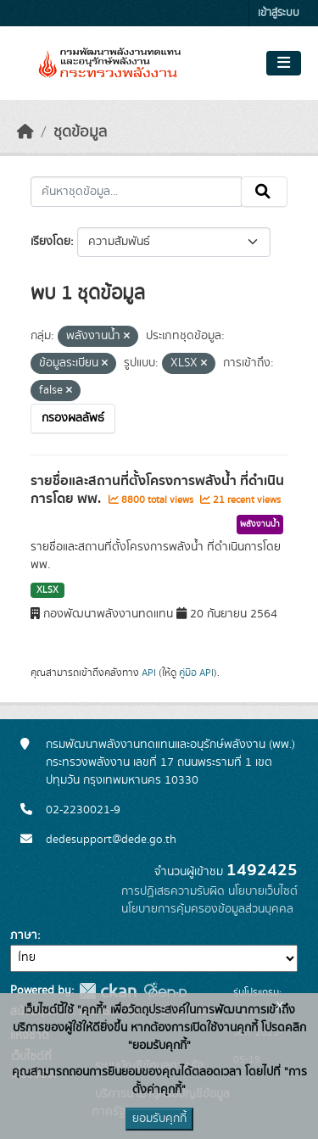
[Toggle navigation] (283, 63)
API (149, 672)
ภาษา (23, 935)
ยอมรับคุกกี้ (159, 1118)
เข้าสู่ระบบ (278, 13)
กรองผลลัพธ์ (73, 418)
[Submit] (264, 191)
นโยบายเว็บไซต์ (263, 891)
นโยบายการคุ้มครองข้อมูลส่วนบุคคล (207, 909)
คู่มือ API (196, 672)
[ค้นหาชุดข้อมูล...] (136, 191)
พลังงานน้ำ (260, 524)
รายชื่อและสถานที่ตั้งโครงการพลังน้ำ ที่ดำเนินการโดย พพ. (157, 490)
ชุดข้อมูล (80, 132)
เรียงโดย (50, 241)
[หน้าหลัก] (25, 132)
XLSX (47, 590)
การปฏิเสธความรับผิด (173, 891)
